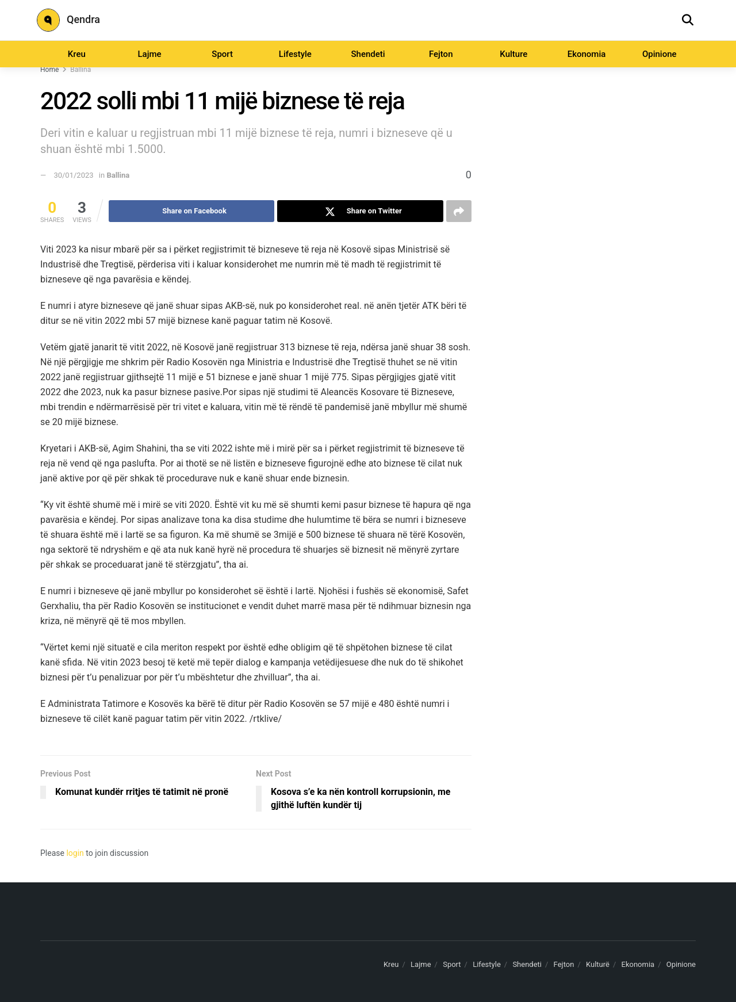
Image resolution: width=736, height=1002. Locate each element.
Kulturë (598, 964)
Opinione (659, 54)
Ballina (80, 70)
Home (49, 70)
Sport (222, 54)
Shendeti (368, 54)
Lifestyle (295, 54)
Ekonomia (587, 54)
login (74, 853)
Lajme (149, 54)
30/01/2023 (73, 175)
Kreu (77, 54)
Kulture (513, 54)
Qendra (68, 20)
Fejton (441, 54)
